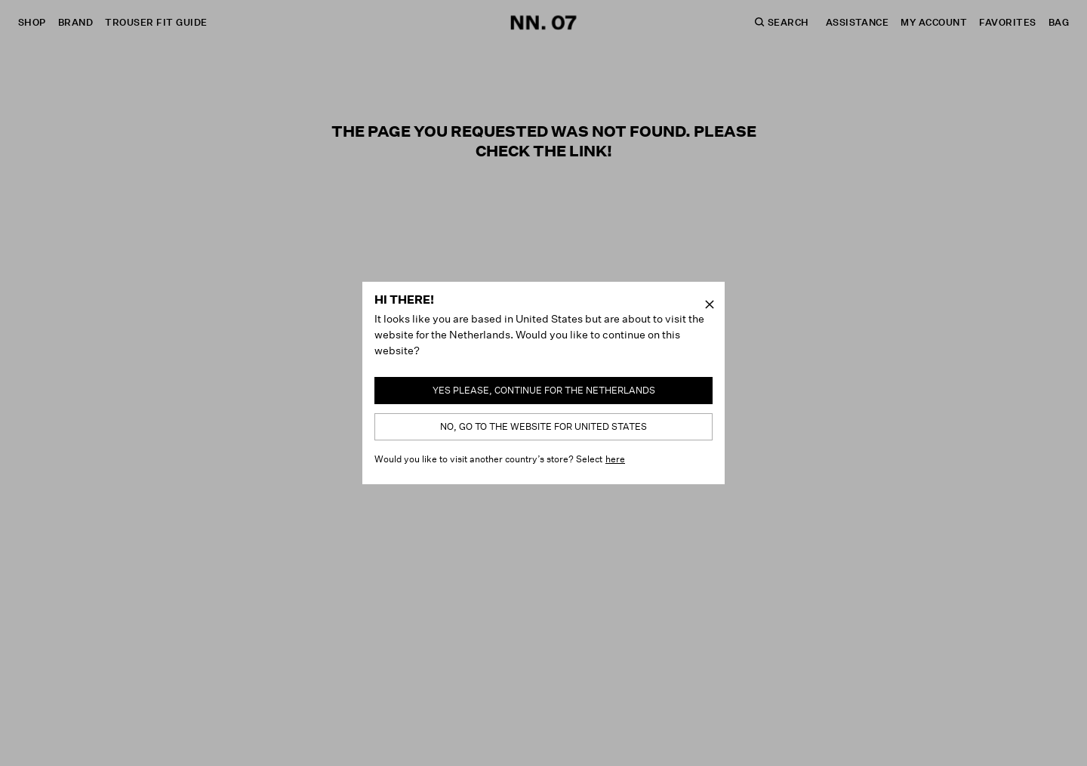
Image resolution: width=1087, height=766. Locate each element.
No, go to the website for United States (543, 426)
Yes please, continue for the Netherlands (544, 390)
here (615, 458)
